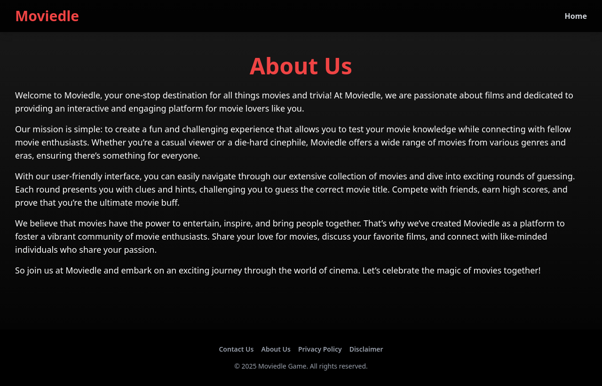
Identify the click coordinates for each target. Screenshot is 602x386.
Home (576, 16)
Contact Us (236, 349)
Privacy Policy (320, 349)
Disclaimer (366, 349)
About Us (275, 349)
